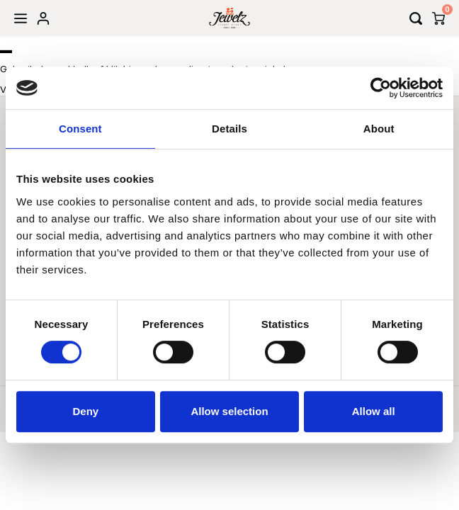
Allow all (373, 411)
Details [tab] (229, 129)
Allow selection (229, 411)
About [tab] (379, 129)
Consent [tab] (80, 129)
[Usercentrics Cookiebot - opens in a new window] (381, 87)
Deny (85, 411)
